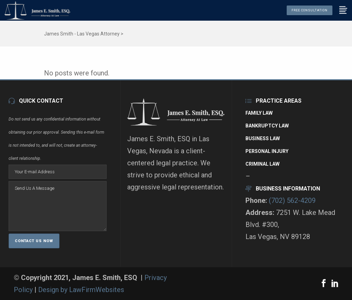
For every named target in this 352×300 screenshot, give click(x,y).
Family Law (259, 113)
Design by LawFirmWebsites (81, 290)
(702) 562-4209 (292, 200)
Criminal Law (262, 164)
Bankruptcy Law (267, 125)
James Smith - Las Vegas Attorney (82, 33)
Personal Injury (266, 151)
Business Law (262, 138)
